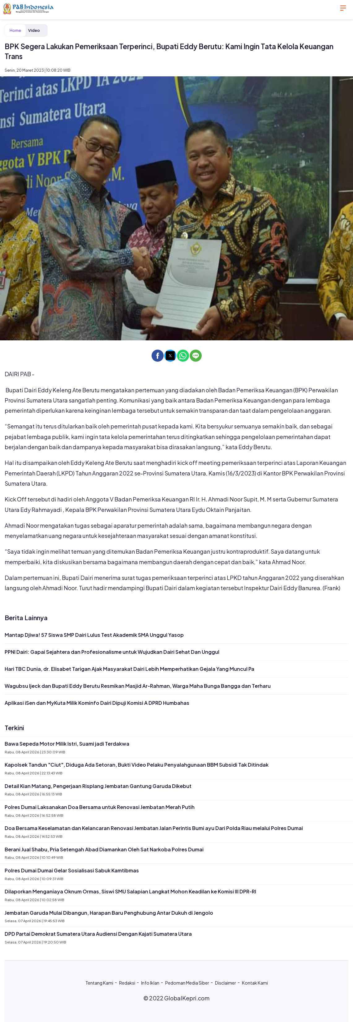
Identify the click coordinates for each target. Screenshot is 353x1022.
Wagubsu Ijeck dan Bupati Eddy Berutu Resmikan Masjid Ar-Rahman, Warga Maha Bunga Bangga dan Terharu (138, 686)
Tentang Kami (99, 983)
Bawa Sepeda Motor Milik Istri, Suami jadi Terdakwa (67, 743)
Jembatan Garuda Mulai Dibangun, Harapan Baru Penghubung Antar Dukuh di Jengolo (109, 912)
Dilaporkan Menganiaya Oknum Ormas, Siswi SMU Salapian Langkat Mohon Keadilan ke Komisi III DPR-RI (130, 891)
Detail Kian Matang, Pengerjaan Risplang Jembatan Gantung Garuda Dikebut (98, 786)
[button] (157, 355)
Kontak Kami (255, 983)
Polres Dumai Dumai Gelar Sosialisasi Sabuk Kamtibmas (72, 870)
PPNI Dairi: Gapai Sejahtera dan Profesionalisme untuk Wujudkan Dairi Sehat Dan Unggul (112, 652)
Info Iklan (150, 983)
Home (15, 30)
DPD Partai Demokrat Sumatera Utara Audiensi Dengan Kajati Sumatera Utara (98, 933)
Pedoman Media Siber (187, 983)
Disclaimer (225, 983)
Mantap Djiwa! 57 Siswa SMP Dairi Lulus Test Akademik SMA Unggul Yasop (94, 635)
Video (34, 30)
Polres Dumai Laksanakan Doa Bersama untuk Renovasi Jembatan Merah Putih (100, 807)
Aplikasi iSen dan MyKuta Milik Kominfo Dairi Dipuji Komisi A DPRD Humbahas (97, 703)
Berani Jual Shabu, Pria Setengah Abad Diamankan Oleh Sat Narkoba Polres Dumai (104, 849)
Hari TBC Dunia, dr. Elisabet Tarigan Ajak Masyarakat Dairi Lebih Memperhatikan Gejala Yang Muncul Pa (129, 669)
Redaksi (127, 983)
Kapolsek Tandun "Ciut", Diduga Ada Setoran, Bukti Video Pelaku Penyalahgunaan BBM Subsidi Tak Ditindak (137, 764)
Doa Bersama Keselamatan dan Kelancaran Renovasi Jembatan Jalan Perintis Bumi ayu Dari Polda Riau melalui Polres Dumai (154, 828)
